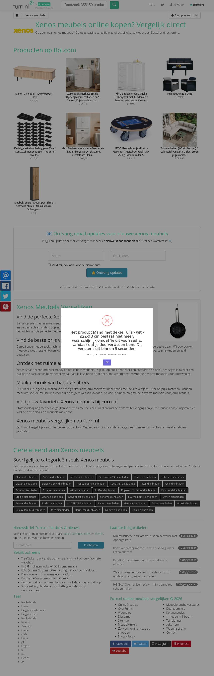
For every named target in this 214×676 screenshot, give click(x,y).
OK (107, 362)
